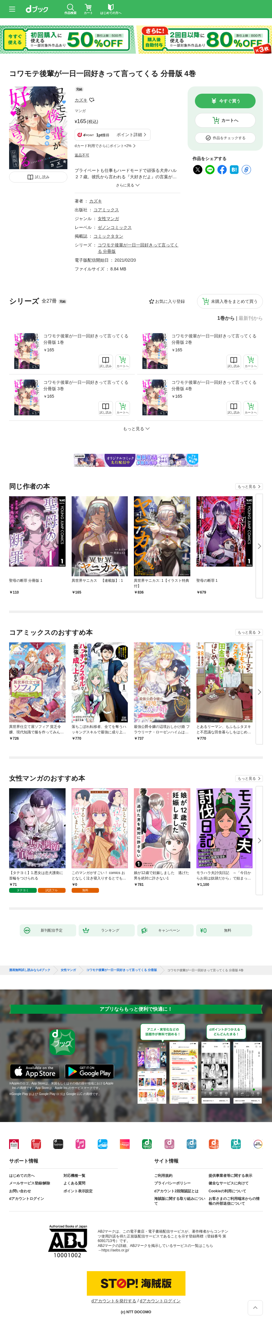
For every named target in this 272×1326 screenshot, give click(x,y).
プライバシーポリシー (172, 1183)
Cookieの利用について (227, 1191)
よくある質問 (74, 1183)
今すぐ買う (229, 101)
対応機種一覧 (74, 1176)
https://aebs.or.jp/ (115, 1250)
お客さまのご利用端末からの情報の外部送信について (234, 1201)
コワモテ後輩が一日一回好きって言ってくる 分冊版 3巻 (85, 385)
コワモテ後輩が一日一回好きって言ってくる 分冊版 (121, 970)
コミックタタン (108, 236)
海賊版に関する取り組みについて (179, 1201)
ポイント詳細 (129, 134)
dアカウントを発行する (113, 1300)
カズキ (81, 100)
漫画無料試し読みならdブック (29, 970)
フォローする (92, 100)
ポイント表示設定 (78, 1191)
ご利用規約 (163, 1176)
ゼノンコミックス (115, 227)
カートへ (229, 120)
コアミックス (106, 209)
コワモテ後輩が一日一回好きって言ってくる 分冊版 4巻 (214, 385)
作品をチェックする (229, 138)
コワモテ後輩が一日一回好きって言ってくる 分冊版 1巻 (85, 339)
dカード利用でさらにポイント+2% (103, 146)
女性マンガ (108, 218)
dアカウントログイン (26, 1199)
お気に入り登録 (170, 301)
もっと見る (247, 486)
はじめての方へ (22, 1176)
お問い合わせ (20, 1191)
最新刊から (251, 318)
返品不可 (82, 155)
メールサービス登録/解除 (29, 1183)
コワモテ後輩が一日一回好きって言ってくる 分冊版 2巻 (214, 339)
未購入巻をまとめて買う (234, 301)
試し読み (42, 177)
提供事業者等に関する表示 (230, 1176)
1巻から (226, 318)
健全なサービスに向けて (229, 1183)
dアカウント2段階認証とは (176, 1191)
